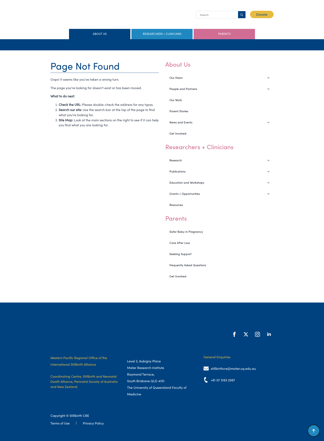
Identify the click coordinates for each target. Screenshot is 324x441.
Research (175, 160)
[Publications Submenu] (270, 171)
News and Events (180, 122)
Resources (176, 205)
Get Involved (177, 133)
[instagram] (257, 334)
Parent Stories (178, 111)
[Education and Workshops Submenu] (270, 182)
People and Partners (183, 89)
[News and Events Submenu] (270, 122)
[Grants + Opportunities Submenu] (270, 193)
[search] (241, 15)
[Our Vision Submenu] (270, 77)
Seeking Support (180, 254)
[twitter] (245, 334)
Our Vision (176, 78)
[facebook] (234, 334)
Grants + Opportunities (184, 194)
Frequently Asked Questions (187, 265)
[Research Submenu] (270, 160)
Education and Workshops (186, 182)
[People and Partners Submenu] (270, 89)
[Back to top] (313, 430)
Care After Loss (179, 243)
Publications (177, 171)
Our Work (175, 100)
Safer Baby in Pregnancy (186, 232)
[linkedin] (269, 334)
